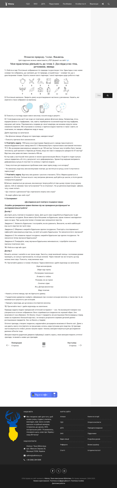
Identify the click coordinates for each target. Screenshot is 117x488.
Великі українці (93, 445)
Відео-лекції (64, 439)
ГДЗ (61, 422)
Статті (62, 450)
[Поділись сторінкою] (102, 4)
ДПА (62, 428)
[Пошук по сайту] (109, 4)
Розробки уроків (94, 439)
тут (67, 60)
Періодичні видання (95, 428)
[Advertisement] (44, 35)
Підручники (92, 433)
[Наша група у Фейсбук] (52, 471)
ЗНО (61, 433)
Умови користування (41, 481)
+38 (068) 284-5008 (34, 460)
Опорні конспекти (94, 422)
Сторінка (20, 344)
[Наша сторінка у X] (58, 471)
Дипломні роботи (58, 483)
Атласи (62, 417)
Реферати (64, 445)
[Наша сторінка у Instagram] (64, 471)
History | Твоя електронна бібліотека (57, 478)
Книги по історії (93, 417)
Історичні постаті (94, 450)
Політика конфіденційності (60, 481)
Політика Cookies (77, 481)
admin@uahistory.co (34, 455)
